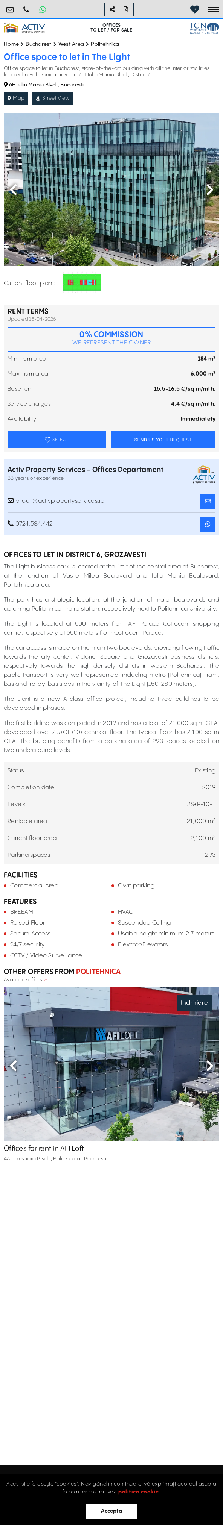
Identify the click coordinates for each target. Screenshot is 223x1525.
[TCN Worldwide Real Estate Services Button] (204, 28)
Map (16, 98)
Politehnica (105, 44)
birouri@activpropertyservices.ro (10, 6)
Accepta (111, 1511)
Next (209, 189)
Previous (13, 189)
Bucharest (38, 44)
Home (11, 44)
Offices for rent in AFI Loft (44, 1148)
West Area (71, 44)
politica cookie (138, 1492)
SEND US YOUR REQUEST (163, 440)
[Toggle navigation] (213, 9)
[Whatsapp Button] (42, 9)
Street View (52, 98)
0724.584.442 (26, 6)
